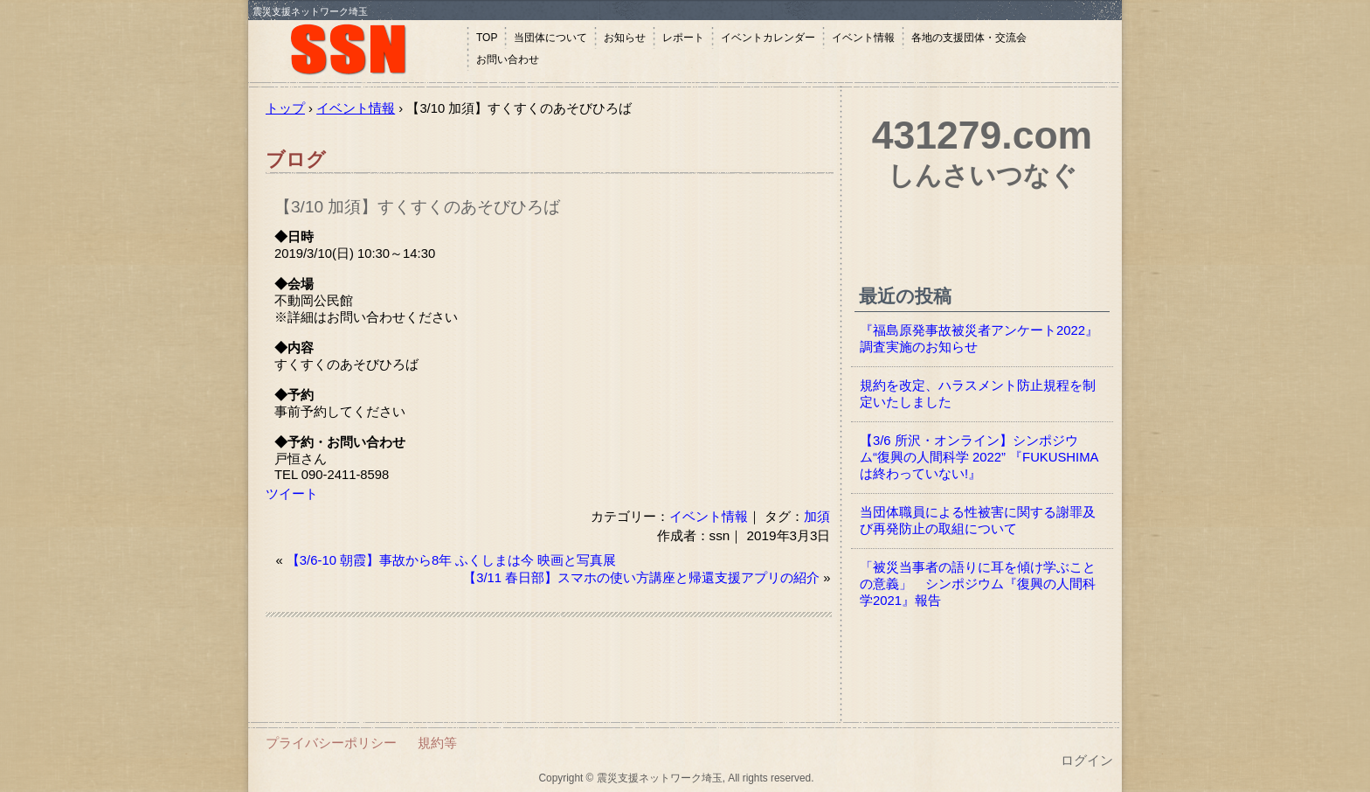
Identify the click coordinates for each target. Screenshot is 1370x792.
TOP (486, 37)
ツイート (292, 494)
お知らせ (625, 37)
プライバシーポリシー (331, 742)
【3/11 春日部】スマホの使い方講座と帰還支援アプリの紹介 (641, 578)
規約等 (437, 742)
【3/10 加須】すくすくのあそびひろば (417, 207)
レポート (683, 37)
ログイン (1087, 761)
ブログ (296, 159)
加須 (817, 516)
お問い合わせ (507, 59)
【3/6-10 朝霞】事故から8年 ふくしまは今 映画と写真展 (452, 560)
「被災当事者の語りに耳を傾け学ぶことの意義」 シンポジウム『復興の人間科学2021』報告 (978, 584)
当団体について (550, 37)
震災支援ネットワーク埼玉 (357, 50)
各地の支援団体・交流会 (969, 37)
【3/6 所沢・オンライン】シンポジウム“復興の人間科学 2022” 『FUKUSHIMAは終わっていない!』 (979, 457)
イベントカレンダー (768, 37)
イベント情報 (863, 37)
